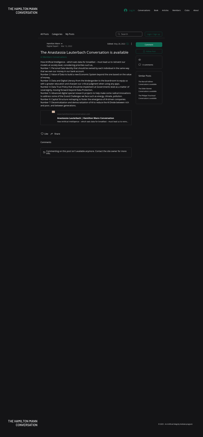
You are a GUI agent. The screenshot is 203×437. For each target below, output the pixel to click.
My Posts (70, 34)
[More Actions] (130, 43)
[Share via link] (55, 133)
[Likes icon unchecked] (42, 133)
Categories (57, 34)
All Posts (45, 34)
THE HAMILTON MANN (22, 9)
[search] (129, 34)
